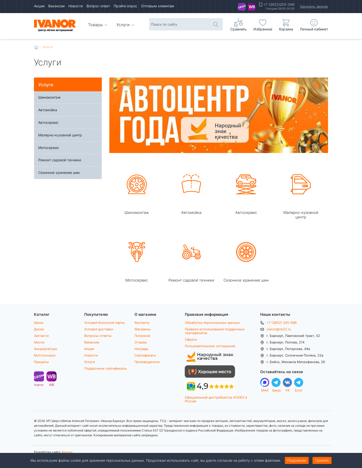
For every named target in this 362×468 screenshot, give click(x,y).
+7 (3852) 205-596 (281, 323)
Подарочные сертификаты (105, 368)
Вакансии (56, 6)
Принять (322, 460)
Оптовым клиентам (157, 6)
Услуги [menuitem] (123, 24)
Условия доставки (98, 329)
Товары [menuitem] (98, 22)
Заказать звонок (314, 6)
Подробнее (296, 460)
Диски (39, 329)
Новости (75, 6)
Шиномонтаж (49, 97)
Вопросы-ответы (98, 336)
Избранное (262, 29)
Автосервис (48, 122)
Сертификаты (145, 355)
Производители (147, 362)
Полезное (142, 336)
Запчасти (41, 336)
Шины (38, 323)
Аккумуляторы (45, 349)
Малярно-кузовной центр (60, 135)
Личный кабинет (314, 29)
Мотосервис (48, 147)
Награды (141, 349)
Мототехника (44, 355)
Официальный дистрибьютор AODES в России (216, 399)
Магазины (142, 329)
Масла (39, 342)
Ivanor (242, 7)
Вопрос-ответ (98, 6)
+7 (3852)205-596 (279, 5)
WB (252, 7)
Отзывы (140, 342)
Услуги (89, 362)
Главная (36, 47)
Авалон (67, 452)
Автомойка (47, 109)
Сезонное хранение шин (59, 172)
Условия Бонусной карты (104, 323)
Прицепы (41, 362)
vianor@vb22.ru (278, 329)
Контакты (142, 323)
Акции (39, 6)
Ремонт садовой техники (59, 160)
